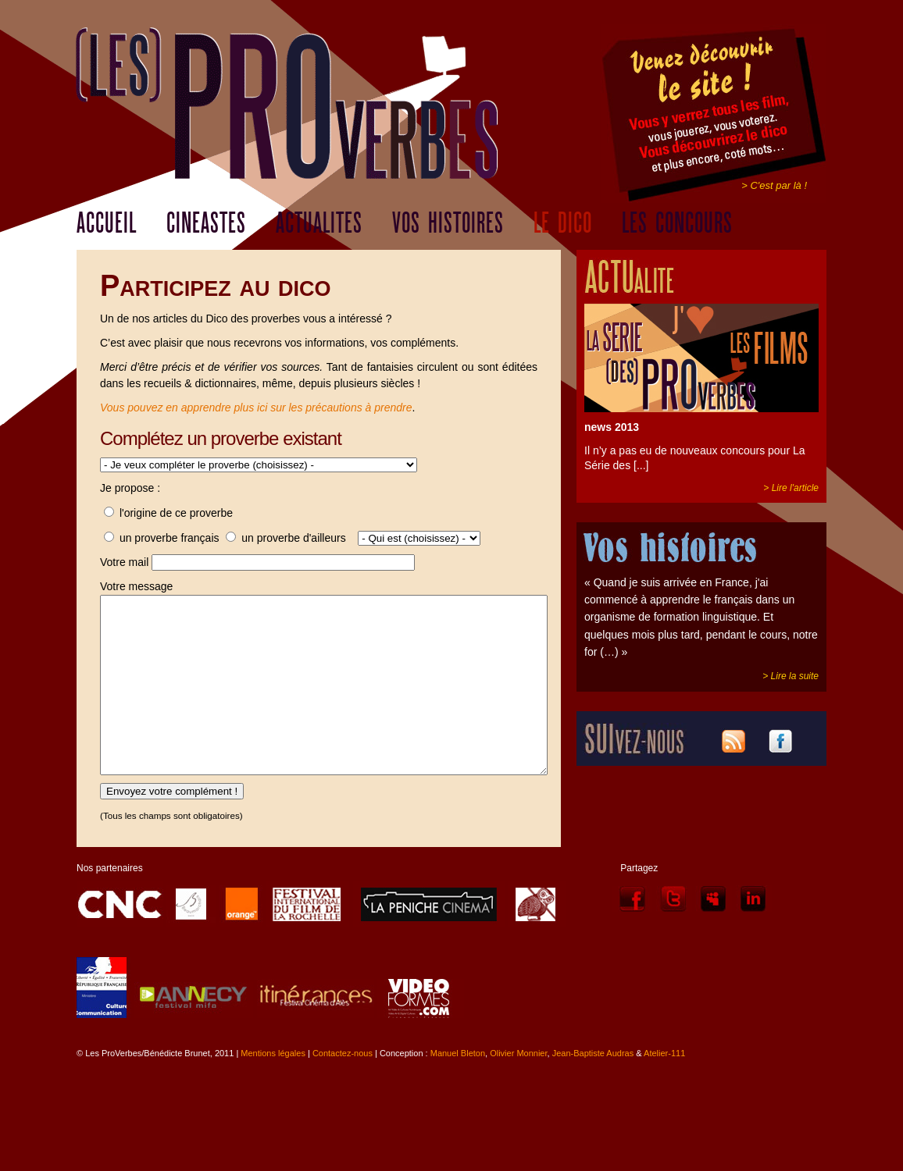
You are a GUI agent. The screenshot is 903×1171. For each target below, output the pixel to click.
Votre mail (124, 562)
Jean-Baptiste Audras (593, 1088)
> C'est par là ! (774, 185)
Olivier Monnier (518, 1088)
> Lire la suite (790, 676)
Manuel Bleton (457, 1088)
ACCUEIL (107, 223)
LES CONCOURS (677, 223)
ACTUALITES (319, 223)
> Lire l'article (791, 487)
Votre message (136, 586)
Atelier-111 (664, 1088)
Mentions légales (273, 1088)
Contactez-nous (342, 1088)
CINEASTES (206, 223)
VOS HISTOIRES (448, 223)
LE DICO (563, 223)
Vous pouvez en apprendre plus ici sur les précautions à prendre (256, 407)
